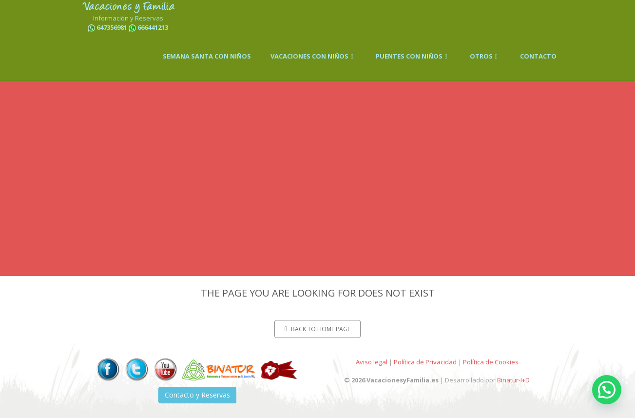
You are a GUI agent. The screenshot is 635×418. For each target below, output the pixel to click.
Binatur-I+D (513, 380)
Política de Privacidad (425, 362)
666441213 (152, 27)
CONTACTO (538, 56)
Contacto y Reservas (197, 394)
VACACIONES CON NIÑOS (313, 56)
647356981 (111, 27)
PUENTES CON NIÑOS (413, 56)
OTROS (485, 56)
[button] (606, 389)
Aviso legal (371, 362)
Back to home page (317, 329)
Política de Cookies (491, 362)
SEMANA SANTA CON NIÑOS (207, 56)
